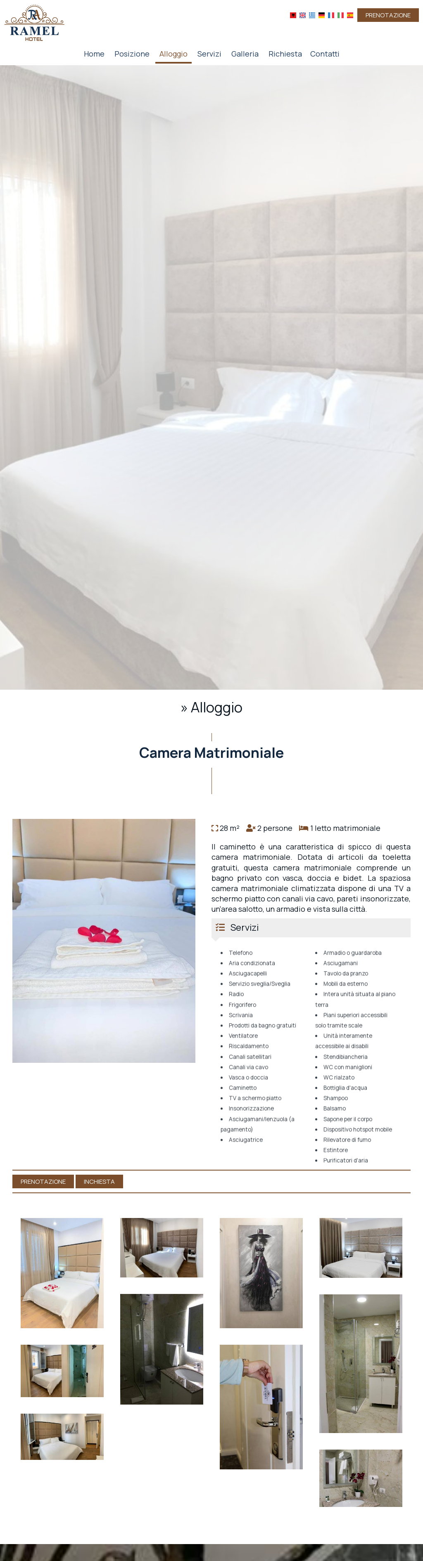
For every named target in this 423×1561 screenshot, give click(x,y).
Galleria (245, 54)
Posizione (132, 54)
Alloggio (173, 54)
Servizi (209, 54)
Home (94, 54)
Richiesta (285, 54)
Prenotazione (388, 15)
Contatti (325, 54)
